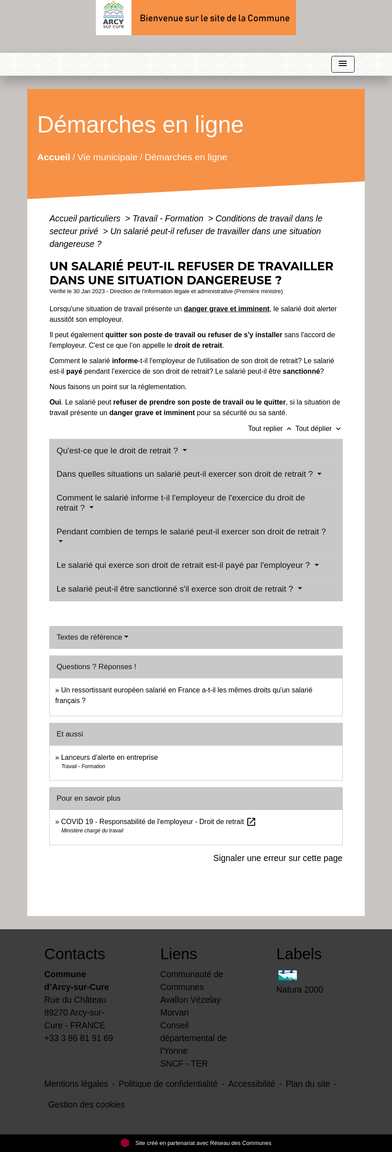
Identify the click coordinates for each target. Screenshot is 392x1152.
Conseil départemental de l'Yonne (193, 1038)
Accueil (53, 157)
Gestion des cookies (86, 1104)
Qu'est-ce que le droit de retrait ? (118, 450)
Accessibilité (251, 1084)
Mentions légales (76, 1084)
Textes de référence (89, 637)
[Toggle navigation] (342, 64)
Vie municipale (107, 157)
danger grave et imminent (227, 309)
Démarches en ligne (186, 157)
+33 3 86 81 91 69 (79, 1038)
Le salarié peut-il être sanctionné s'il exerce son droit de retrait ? (175, 588)
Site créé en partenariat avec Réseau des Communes (196, 1143)
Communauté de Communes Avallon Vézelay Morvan (191, 993)
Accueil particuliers (86, 218)
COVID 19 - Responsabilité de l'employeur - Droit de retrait (158, 821)
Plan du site (308, 1084)
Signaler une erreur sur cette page (278, 858)
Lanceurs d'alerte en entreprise (109, 757)
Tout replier (272, 428)
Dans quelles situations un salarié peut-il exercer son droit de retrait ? (185, 473)
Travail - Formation (168, 218)
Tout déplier (318, 428)
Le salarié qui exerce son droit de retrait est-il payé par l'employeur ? (184, 565)
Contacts (75, 953)
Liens (178, 953)
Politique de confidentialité (168, 1084)
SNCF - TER (184, 1063)
